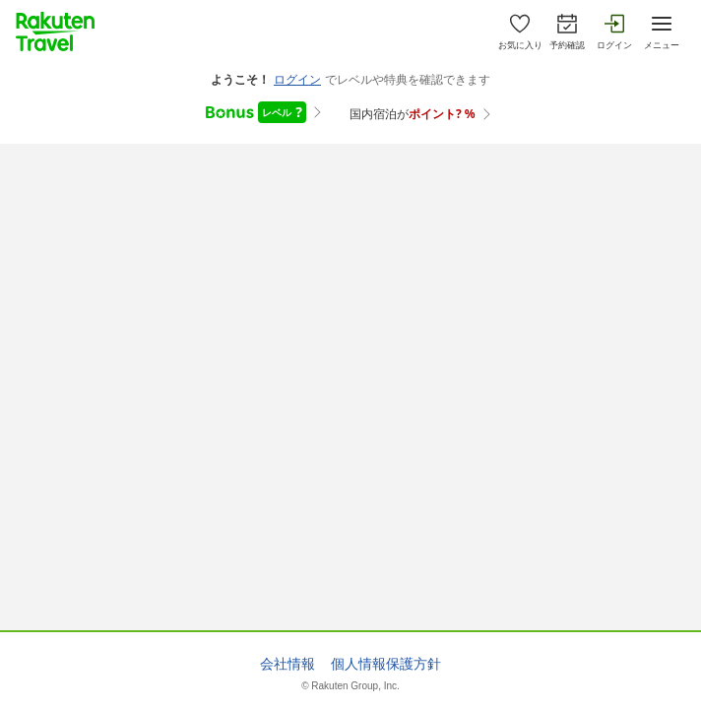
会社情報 (287, 664)
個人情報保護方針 (386, 664)
